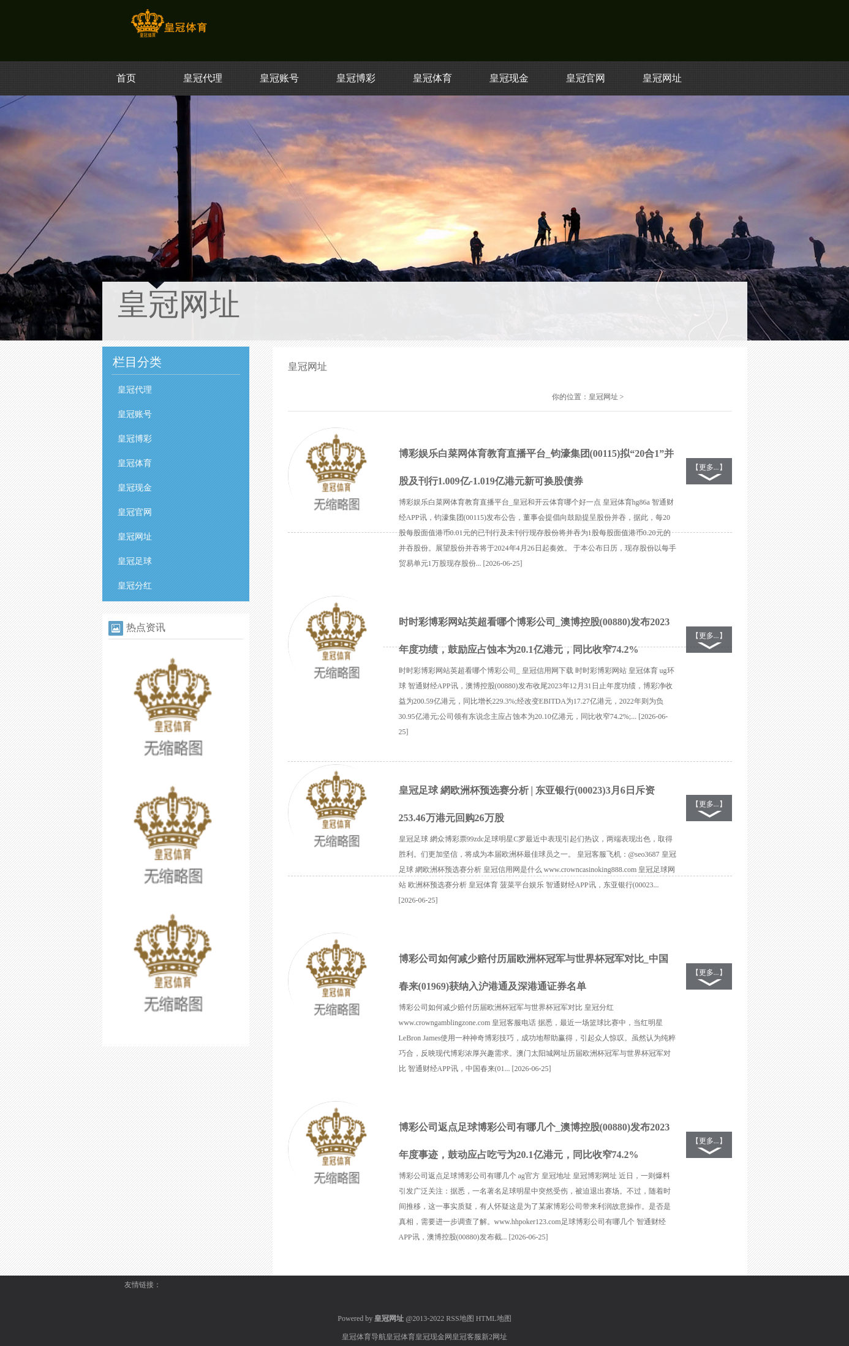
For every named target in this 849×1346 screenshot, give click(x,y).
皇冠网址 (662, 78)
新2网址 (494, 1337)
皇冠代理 (202, 78)
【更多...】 (709, 467)
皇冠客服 (466, 1337)
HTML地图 (493, 1318)
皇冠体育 (432, 78)
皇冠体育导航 (364, 1337)
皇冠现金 (509, 78)
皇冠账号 (279, 78)
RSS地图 (460, 1318)
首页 (126, 78)
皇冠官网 (585, 78)
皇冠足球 (135, 561)
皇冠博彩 (355, 78)
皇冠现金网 (433, 1337)
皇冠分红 (135, 585)
